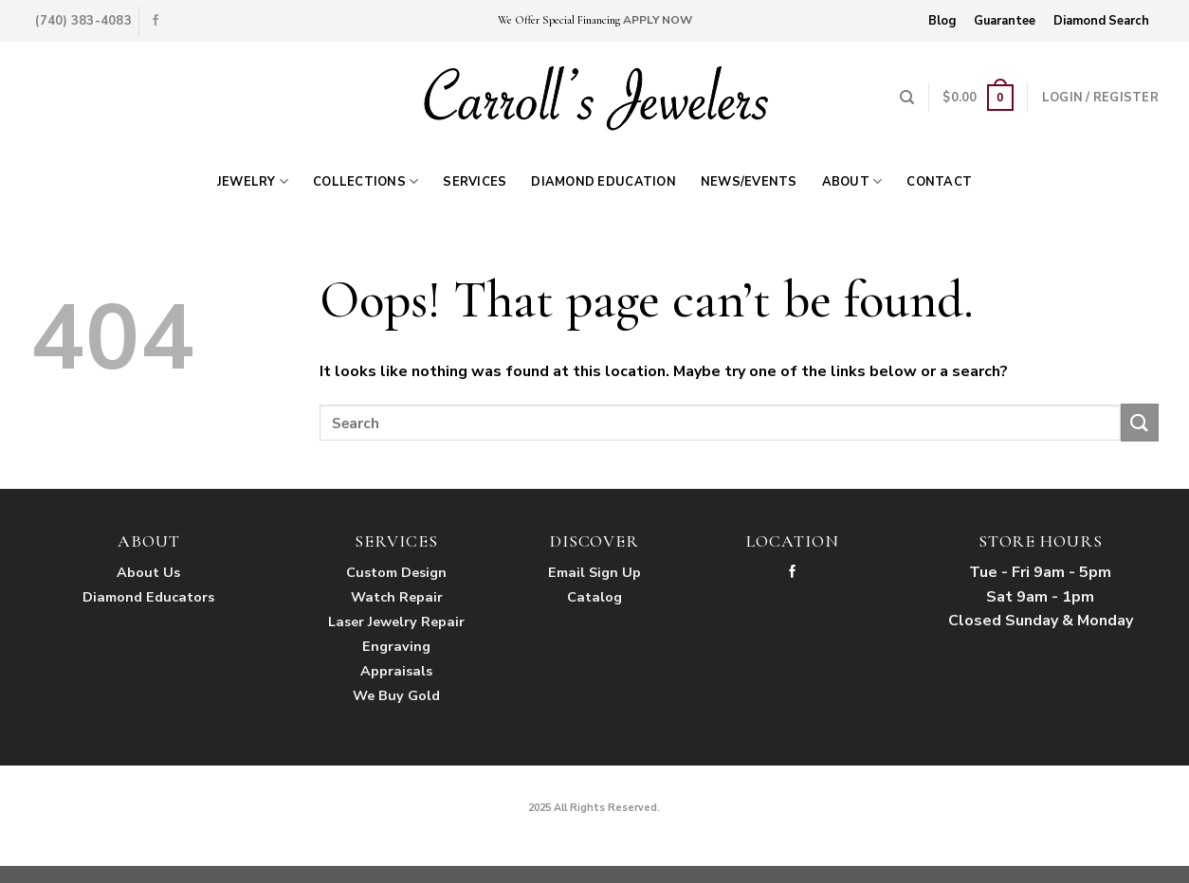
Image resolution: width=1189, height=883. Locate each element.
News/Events (749, 181)
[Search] (907, 98)
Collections (365, 181)
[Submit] (1140, 422)
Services (474, 181)
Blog (942, 20)
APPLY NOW (657, 19)
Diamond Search (1101, 20)
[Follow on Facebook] (155, 20)
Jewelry (252, 181)
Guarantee (1004, 20)
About (852, 181)
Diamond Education (603, 181)
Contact (939, 181)
